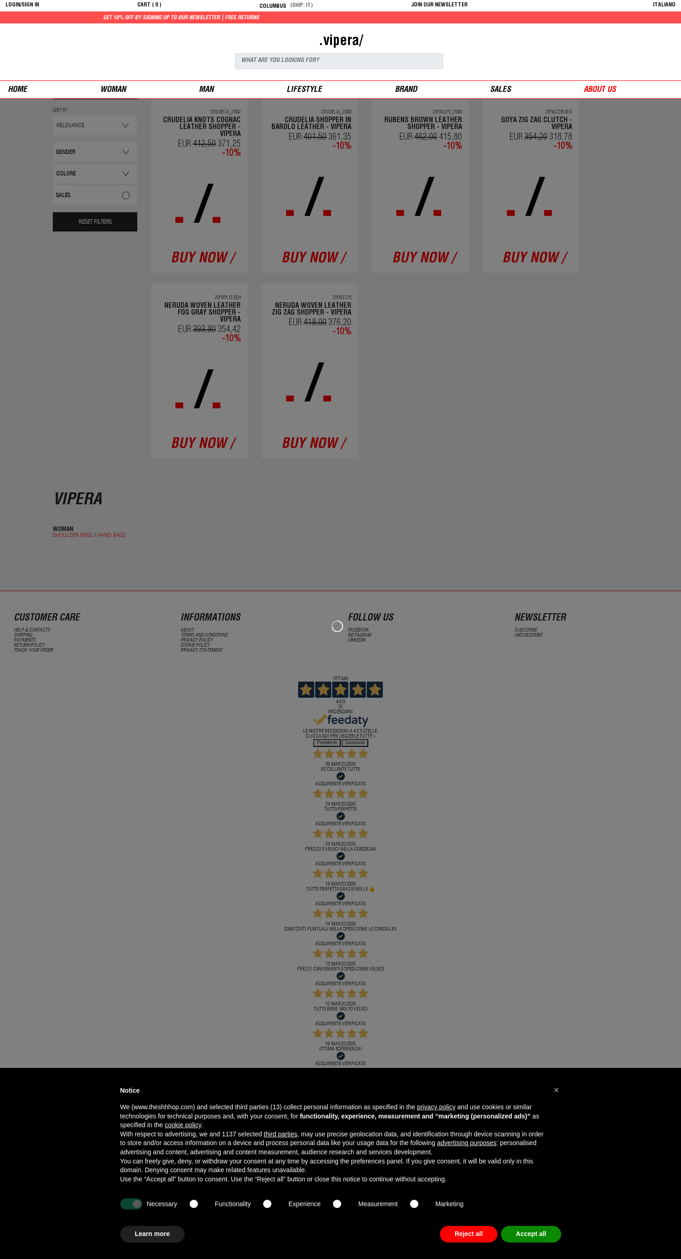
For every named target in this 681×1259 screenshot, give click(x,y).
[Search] (339, 61)
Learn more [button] (152, 1233)
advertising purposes (466, 1142)
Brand (406, 90)
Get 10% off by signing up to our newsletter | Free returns (215, 18)
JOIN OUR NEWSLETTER (439, 5)
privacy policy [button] (436, 1107)
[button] (556, 1090)
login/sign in (22, 5)
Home (17, 90)
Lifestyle (304, 90)
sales (500, 90)
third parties (280, 1134)
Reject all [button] (469, 1233)
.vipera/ (341, 42)
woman (113, 90)
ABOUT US (600, 90)
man (206, 90)
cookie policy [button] (183, 1125)
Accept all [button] (531, 1233)
